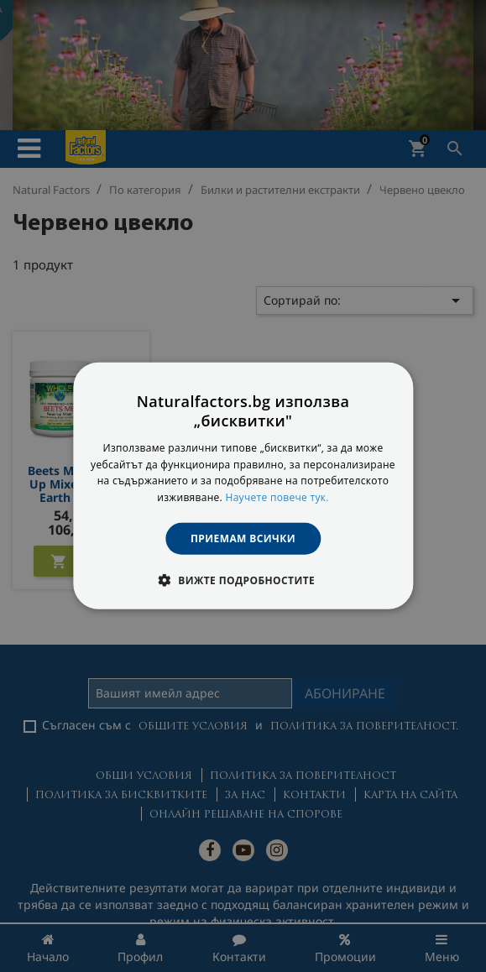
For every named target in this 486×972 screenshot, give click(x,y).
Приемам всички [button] (243, 538)
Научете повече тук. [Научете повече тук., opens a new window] (276, 497)
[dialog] (243, 486)
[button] (243, 580)
